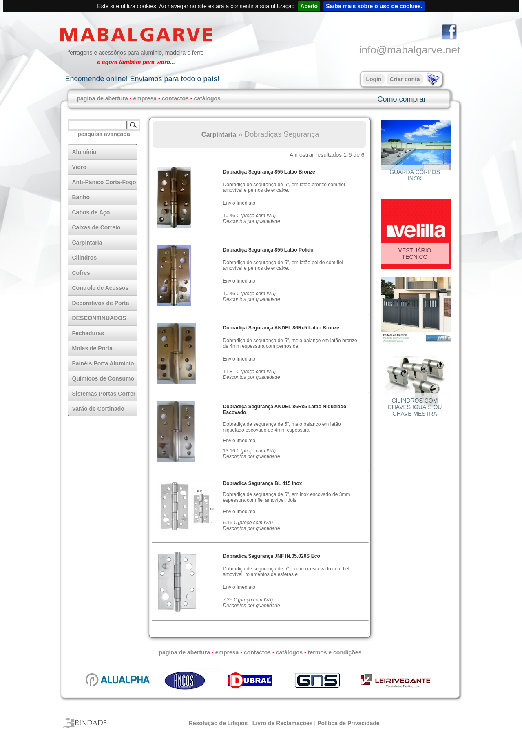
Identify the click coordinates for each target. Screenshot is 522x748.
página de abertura (102, 98)
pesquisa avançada (103, 134)
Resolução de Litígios (218, 723)
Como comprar (401, 99)
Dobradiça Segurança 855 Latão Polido (268, 250)
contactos (175, 98)
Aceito (309, 6)
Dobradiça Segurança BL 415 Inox (262, 483)
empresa (145, 98)
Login (373, 79)
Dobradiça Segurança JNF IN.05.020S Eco (271, 556)
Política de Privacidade (348, 723)
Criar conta (405, 79)
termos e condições (335, 652)
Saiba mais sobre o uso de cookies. (374, 6)
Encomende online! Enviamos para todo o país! (142, 79)
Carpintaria (218, 134)
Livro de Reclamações (282, 723)
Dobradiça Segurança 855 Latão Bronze (269, 172)
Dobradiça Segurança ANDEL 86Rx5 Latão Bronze (281, 328)
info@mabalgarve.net (409, 50)
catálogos (207, 98)
